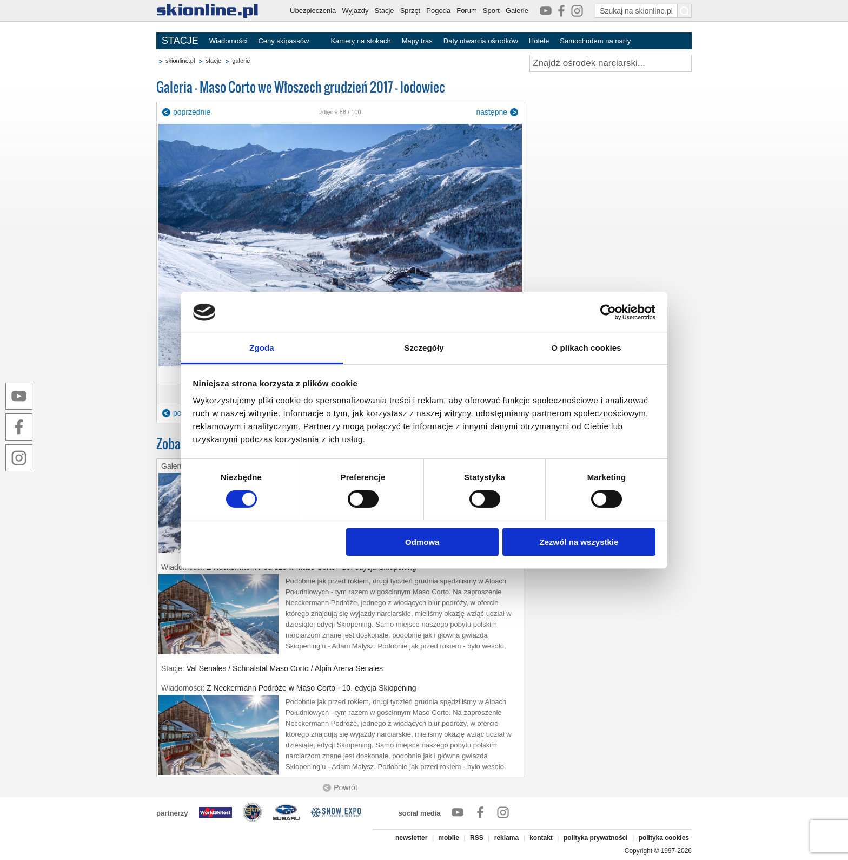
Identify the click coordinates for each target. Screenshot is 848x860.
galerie (241, 60)
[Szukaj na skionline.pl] (685, 11)
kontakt (541, 838)
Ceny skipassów (283, 41)
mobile (448, 838)
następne (491, 112)
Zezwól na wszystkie (578, 542)
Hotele (539, 41)
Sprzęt (410, 10)
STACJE (180, 40)
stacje (213, 60)
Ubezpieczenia (313, 10)
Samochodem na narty (595, 41)
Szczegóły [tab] (423, 347)
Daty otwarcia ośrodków (480, 41)
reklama (506, 838)
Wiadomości (228, 41)
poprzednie (191, 112)
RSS (476, 838)
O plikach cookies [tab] (586, 347)
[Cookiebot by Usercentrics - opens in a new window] (608, 312)
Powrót (345, 787)
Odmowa (422, 542)
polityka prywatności (596, 838)
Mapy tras (417, 41)
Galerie (517, 10)
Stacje (384, 10)
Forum (466, 10)
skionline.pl (180, 60)
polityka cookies (664, 838)
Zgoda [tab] (261, 347)
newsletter (411, 838)
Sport (491, 10)
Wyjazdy (355, 10)
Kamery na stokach (360, 41)
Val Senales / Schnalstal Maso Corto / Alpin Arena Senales (285, 668)
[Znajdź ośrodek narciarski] (610, 63)
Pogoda (438, 10)
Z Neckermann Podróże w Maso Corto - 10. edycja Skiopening (311, 688)
